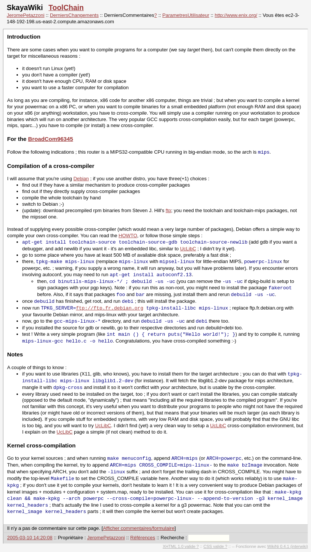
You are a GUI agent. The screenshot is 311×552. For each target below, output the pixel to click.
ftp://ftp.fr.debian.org (109, 308)
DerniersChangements (74, 15)
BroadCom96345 (50, 139)
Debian (81, 178)
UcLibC (188, 248)
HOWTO (128, 235)
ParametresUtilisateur (185, 15)
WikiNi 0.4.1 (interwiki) (287, 546)
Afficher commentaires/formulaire (138, 528)
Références (142, 537)
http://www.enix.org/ (236, 15)
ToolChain (66, 7)
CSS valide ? (215, 546)
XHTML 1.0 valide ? (181, 546)
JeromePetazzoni (25, 15)
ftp (168, 210)
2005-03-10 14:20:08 (30, 537)
